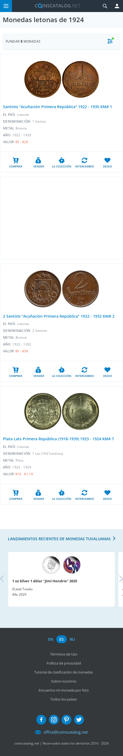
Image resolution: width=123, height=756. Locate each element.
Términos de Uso (63, 654)
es (61, 639)
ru (72, 639)
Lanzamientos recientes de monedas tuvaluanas (59, 538)
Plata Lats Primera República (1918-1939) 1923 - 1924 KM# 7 (58, 438)
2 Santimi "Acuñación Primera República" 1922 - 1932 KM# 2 (59, 316)
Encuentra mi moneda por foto (64, 690)
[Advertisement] (61, 218)
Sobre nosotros (63, 681)
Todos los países (63, 699)
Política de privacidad (63, 663)
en (50, 639)
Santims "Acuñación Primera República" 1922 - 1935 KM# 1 (57, 106)
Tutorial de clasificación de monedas (63, 672)
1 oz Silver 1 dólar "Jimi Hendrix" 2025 (44, 581)
